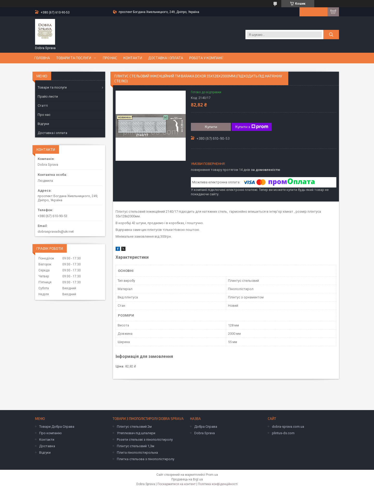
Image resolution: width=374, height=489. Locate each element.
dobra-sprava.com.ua (288, 426)
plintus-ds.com (283, 433)
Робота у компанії (206, 58)
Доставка (47, 446)
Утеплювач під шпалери (136, 433)
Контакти (132, 58)
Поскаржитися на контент (176, 484)
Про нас (110, 58)
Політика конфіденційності (218, 484)
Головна (42, 58)
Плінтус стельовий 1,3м (135, 446)
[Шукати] (331, 34)
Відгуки (43, 124)
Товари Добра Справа (56, 426)
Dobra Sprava (204, 433)
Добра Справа (205, 426)
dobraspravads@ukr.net (56, 231)
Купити (211, 126)
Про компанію (50, 433)
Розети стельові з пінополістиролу (145, 439)
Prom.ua (212, 475)
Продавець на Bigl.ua (187, 479)
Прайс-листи (48, 96)
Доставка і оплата (165, 58)
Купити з (251, 126)
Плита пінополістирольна (137, 452)
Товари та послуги (73, 58)
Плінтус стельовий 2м (134, 426)
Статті (43, 106)
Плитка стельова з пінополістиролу (145, 459)
